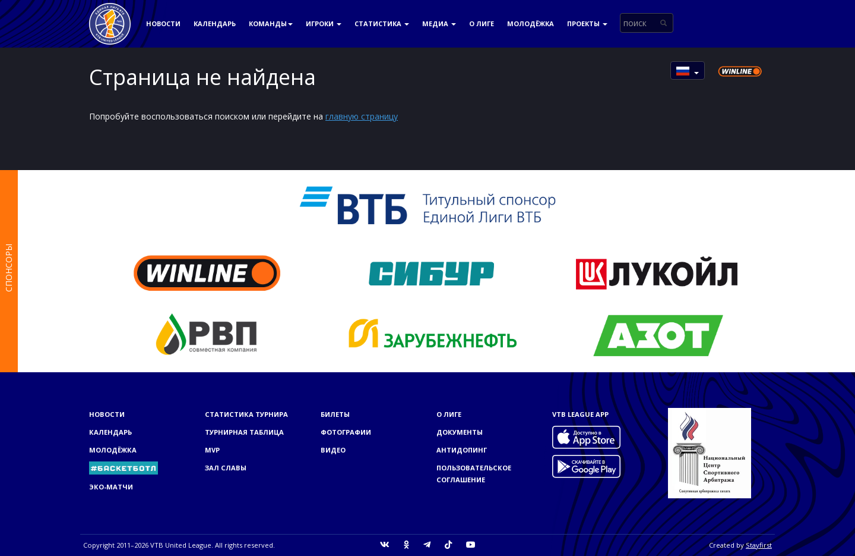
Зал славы (225, 467)
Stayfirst (759, 545)
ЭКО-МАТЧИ (111, 486)
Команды (271, 23)
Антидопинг (461, 449)
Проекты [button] (587, 23)
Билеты (335, 414)
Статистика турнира (246, 414)
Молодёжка (530, 23)
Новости (163, 23)
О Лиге (481, 23)
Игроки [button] (323, 23)
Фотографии (346, 432)
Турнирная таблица (244, 432)
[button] (687, 70)
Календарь (215, 23)
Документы (459, 432)
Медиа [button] (439, 23)
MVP (212, 449)
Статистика (381, 23)
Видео (333, 449)
